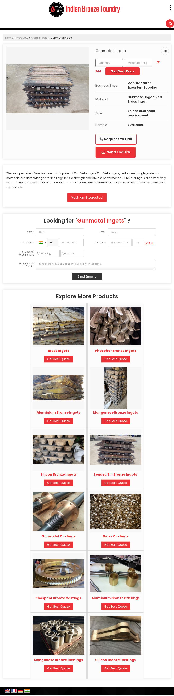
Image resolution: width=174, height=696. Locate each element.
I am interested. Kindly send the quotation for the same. (96, 265)
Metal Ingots (39, 37)
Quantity (101, 242)
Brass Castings (115, 536)
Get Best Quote (58, 359)
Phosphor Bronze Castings (58, 598)
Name (30, 232)
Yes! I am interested (87, 197)
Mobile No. (27, 242)
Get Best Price (122, 71)
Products (22, 37)
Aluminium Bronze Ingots (58, 412)
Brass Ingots (58, 351)
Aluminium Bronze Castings (116, 598)
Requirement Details (26, 265)
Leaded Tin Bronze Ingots (115, 474)
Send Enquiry (116, 152)
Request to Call (116, 139)
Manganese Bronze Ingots (115, 412)
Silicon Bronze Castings (115, 660)
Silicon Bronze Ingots (58, 474)
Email (102, 232)
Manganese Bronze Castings (58, 660)
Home (9, 37)
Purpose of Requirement (26, 253)
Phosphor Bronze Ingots (115, 351)
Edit (149, 243)
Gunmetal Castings (58, 536)
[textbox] (138, 63)
